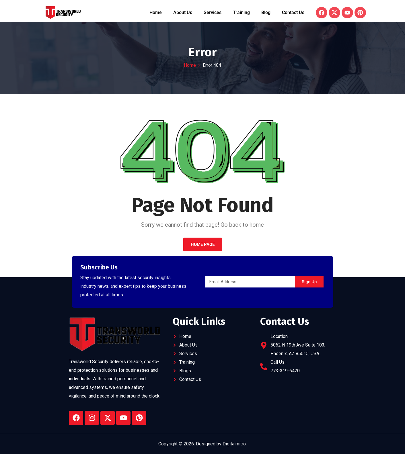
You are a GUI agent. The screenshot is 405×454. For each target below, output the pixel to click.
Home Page (203, 244)
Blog (265, 12)
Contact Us (293, 12)
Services (212, 12)
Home (155, 12)
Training (241, 12)
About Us (182, 12)
